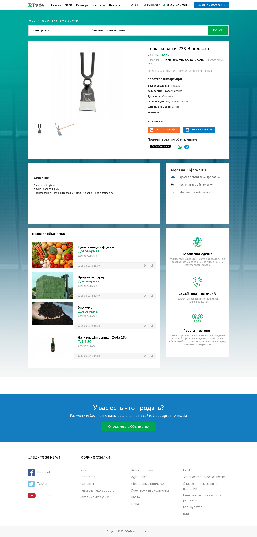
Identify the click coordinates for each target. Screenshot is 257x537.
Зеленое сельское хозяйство (204, 477)
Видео (187, 513)
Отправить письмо (199, 130)
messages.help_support (96, 490)
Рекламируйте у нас (94, 497)
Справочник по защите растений (200, 486)
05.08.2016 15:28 (90, 325)
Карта (135, 497)
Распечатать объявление (196, 184)
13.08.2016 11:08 (90, 356)
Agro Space (139, 477)
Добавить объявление (211, 5)
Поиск (218, 30)
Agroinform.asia (142, 470)
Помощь (114, 5)
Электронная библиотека (150, 490)
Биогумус (85, 307)
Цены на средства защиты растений (202, 497)
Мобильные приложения (150, 483)
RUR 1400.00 (162, 54)
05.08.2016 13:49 (90, 295)
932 (150, 63)
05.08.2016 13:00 (90, 265)
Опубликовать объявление (128, 426)
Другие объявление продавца (200, 177)
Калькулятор (192, 507)
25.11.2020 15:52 (161, 70)
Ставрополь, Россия (200, 70)
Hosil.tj (187, 470)
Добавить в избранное (194, 192)
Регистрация (182, 5)
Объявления (47, 20)
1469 (180, 70)
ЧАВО (68, 5)
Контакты (99, 5)
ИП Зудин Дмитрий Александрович (182, 60)
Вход (170, 5)
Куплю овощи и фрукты (96, 247)
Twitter (37, 484)
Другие (63, 20)
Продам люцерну (91, 277)
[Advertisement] (64, 385)
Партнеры (82, 5)
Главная (56, 5)
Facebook (39, 472)
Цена (135, 503)
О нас (83, 470)
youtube (39, 495)
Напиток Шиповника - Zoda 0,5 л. (103, 337)
